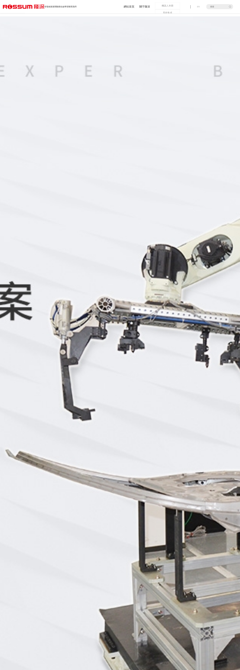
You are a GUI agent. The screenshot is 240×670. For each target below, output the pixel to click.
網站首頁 (129, 6)
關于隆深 (144, 6)
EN (198, 7)
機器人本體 (167, 6)
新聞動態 (56, 7)
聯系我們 (72, 7)
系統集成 (167, 13)
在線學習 (64, 7)
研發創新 (48, 7)
